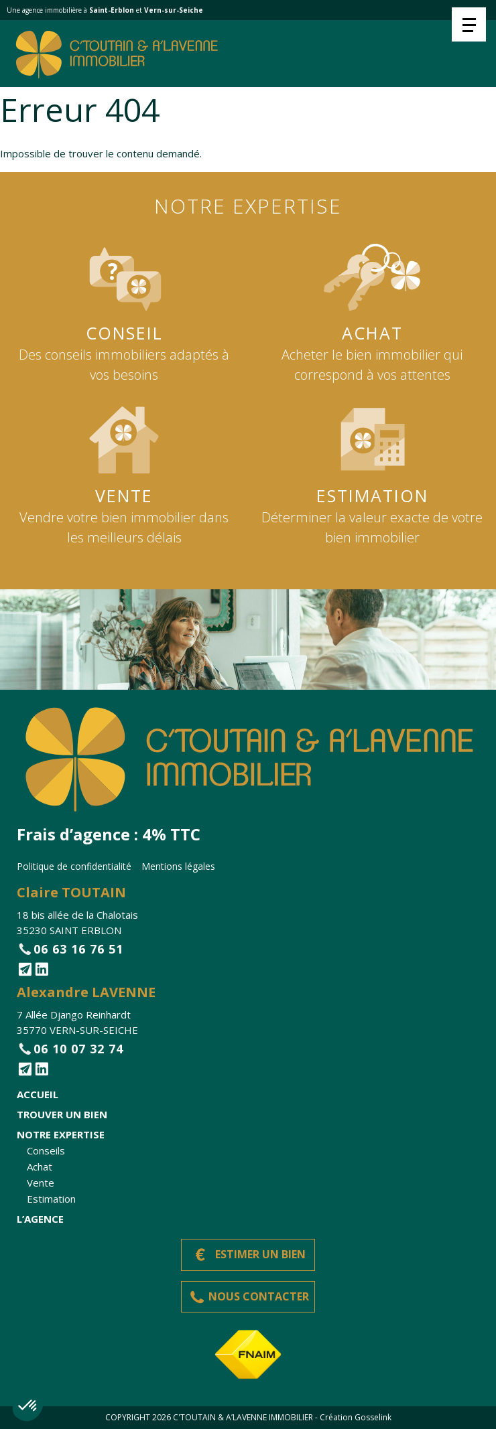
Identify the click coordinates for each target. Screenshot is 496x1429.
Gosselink (373, 1417)
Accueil (37, 1094)
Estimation (51, 1198)
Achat (39, 1166)
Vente (40, 1182)
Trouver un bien (62, 1114)
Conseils (46, 1150)
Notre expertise (61, 1134)
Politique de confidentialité (74, 866)
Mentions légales (178, 866)
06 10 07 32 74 (78, 1049)
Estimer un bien (260, 1254)
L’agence (40, 1218)
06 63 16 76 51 (78, 949)
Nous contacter (258, 1296)
